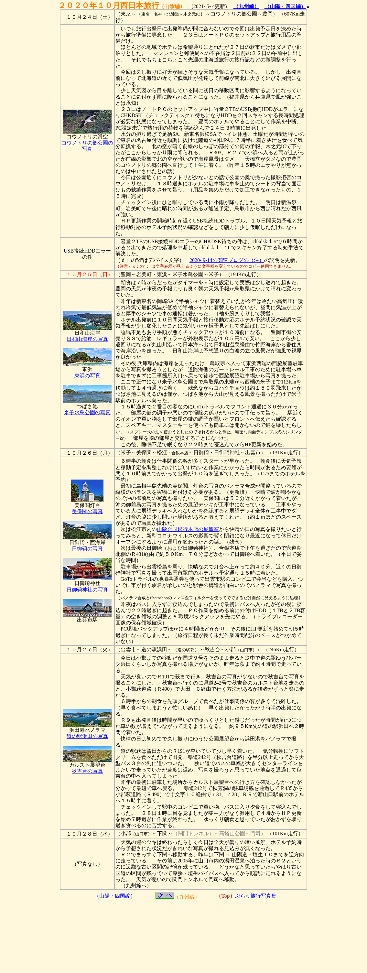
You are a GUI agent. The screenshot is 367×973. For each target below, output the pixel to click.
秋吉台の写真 (87, 771)
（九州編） (246, 6)
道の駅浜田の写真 (87, 736)
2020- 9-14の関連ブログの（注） (226, 260)
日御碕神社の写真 (87, 589)
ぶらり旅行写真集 (255, 896)
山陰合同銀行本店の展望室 (188, 529)
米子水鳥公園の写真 (87, 412)
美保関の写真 (87, 511)
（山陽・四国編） (285, 6)
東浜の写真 (87, 375)
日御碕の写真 (87, 548)
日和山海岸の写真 (87, 339)
